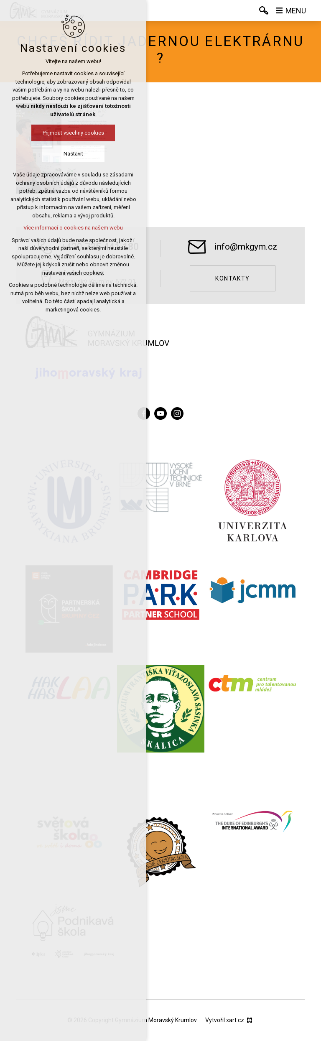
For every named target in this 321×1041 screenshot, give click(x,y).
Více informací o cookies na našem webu (73, 228)
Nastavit (73, 154)
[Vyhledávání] (263, 10)
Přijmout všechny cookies (73, 133)
